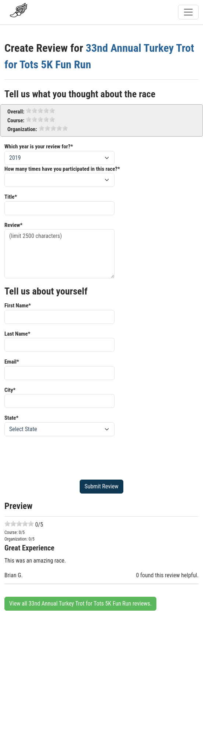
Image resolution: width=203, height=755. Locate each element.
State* (11, 418)
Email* (11, 361)
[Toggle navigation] (188, 12)
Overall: (15, 111)
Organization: (22, 129)
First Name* (17, 305)
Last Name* (17, 333)
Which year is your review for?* (38, 146)
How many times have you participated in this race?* (62, 169)
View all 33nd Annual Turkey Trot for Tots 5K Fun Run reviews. (80, 603)
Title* (10, 197)
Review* (13, 225)
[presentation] (60, 456)
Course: (15, 120)
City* (9, 390)
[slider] (40, 110)
